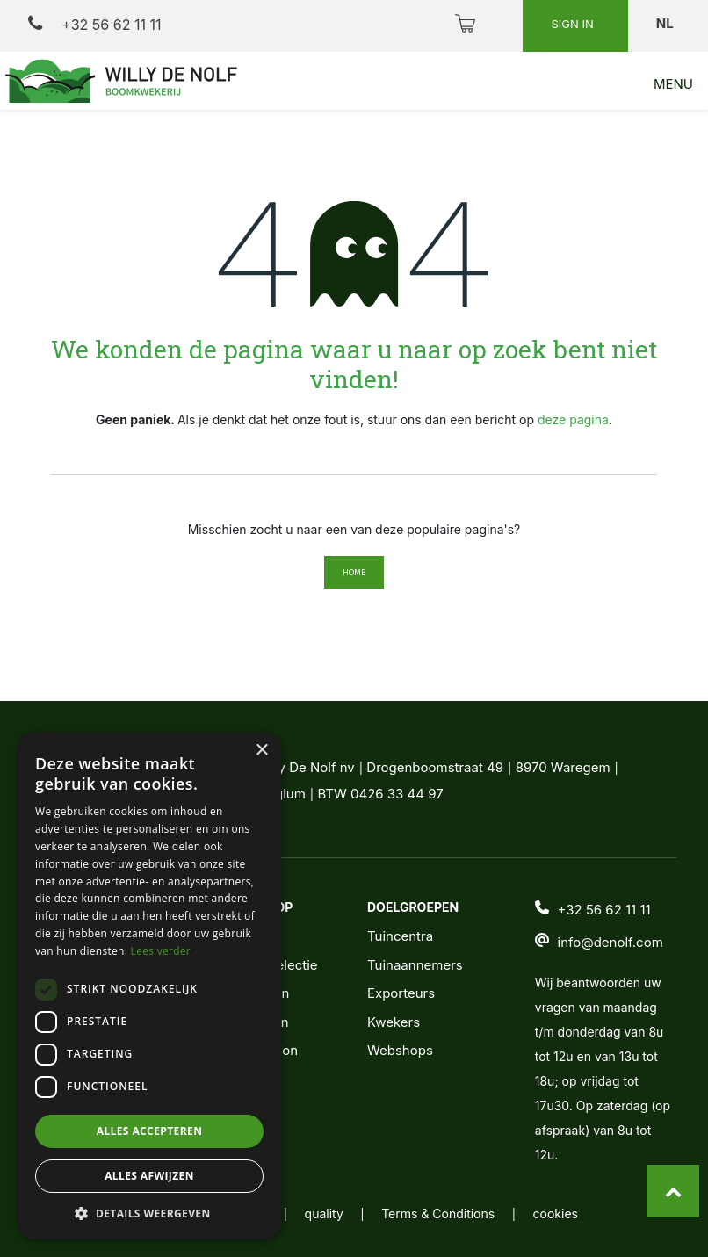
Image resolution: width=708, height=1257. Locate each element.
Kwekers (393, 1022)
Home (354, 572)
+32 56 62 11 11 (94, 24)
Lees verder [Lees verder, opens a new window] (161, 950)
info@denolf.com (610, 942)
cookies (555, 1213)
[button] (149, 1213)
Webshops (400, 1050)
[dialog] (149, 985)
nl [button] (666, 23)
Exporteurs (401, 993)
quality (324, 1213)
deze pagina (573, 419)
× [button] (261, 750)
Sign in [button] (573, 24)
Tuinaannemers (415, 965)
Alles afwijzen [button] (149, 1175)
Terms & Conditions (438, 1213)
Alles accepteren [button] (150, 1130)
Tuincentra (400, 936)
